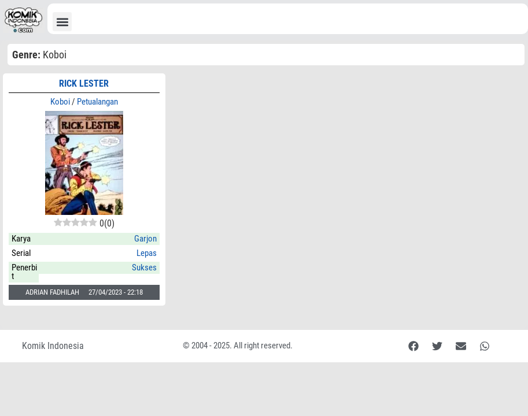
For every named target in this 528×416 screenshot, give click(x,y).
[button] (62, 21)
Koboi (60, 101)
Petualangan (97, 101)
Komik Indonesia (53, 345)
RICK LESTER (84, 83)
